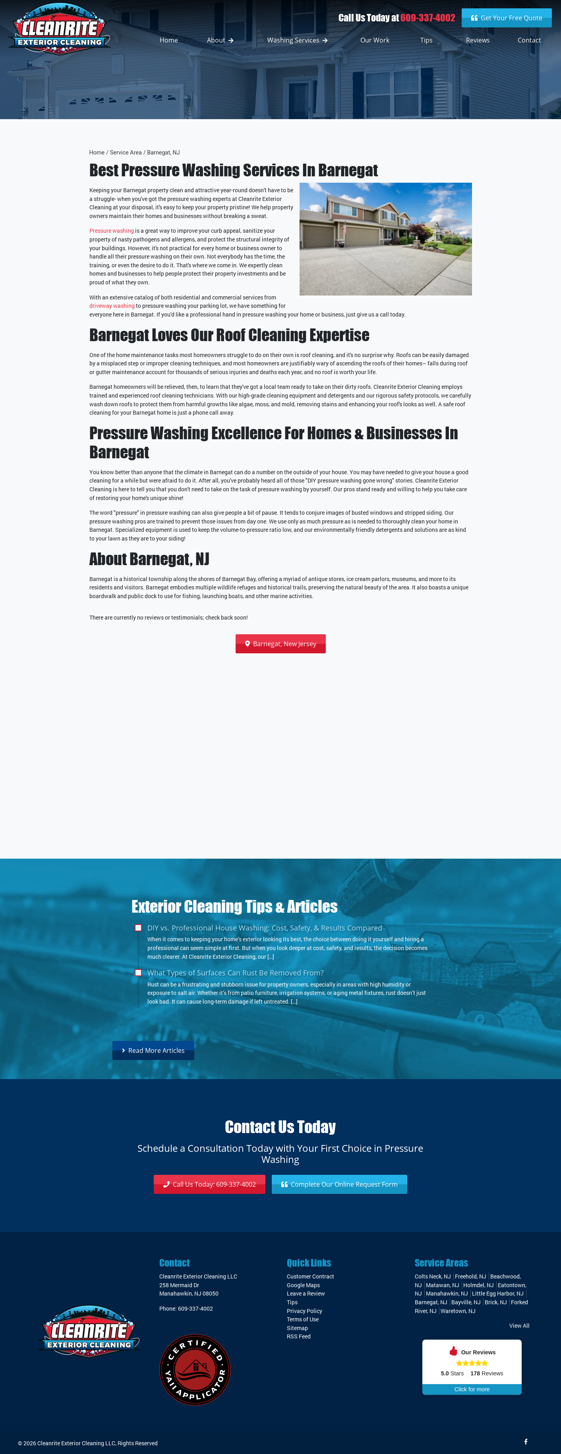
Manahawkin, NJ (447, 1293)
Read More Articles (153, 1050)
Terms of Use (303, 1319)
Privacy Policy (304, 1311)
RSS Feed (299, 1336)
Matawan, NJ (442, 1285)
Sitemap (297, 1328)
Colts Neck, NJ (433, 1276)
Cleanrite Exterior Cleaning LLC (76, 1443)
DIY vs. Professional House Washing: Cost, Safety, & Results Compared (264, 928)
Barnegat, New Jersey (280, 643)
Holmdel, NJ (478, 1285)
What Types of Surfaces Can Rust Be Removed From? (235, 972)
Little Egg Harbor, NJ (498, 1293)
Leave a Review (306, 1293)
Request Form (339, 1184)
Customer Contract (310, 1276)
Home (97, 152)
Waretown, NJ (458, 1311)
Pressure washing (111, 230)
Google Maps (303, 1285)
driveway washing (112, 305)
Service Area (126, 152)
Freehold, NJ (470, 1276)
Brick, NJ (496, 1302)
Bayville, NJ (466, 1302)
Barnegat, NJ (163, 152)
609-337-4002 (427, 17)
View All (519, 1325)
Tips (292, 1302)
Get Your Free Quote (506, 18)
